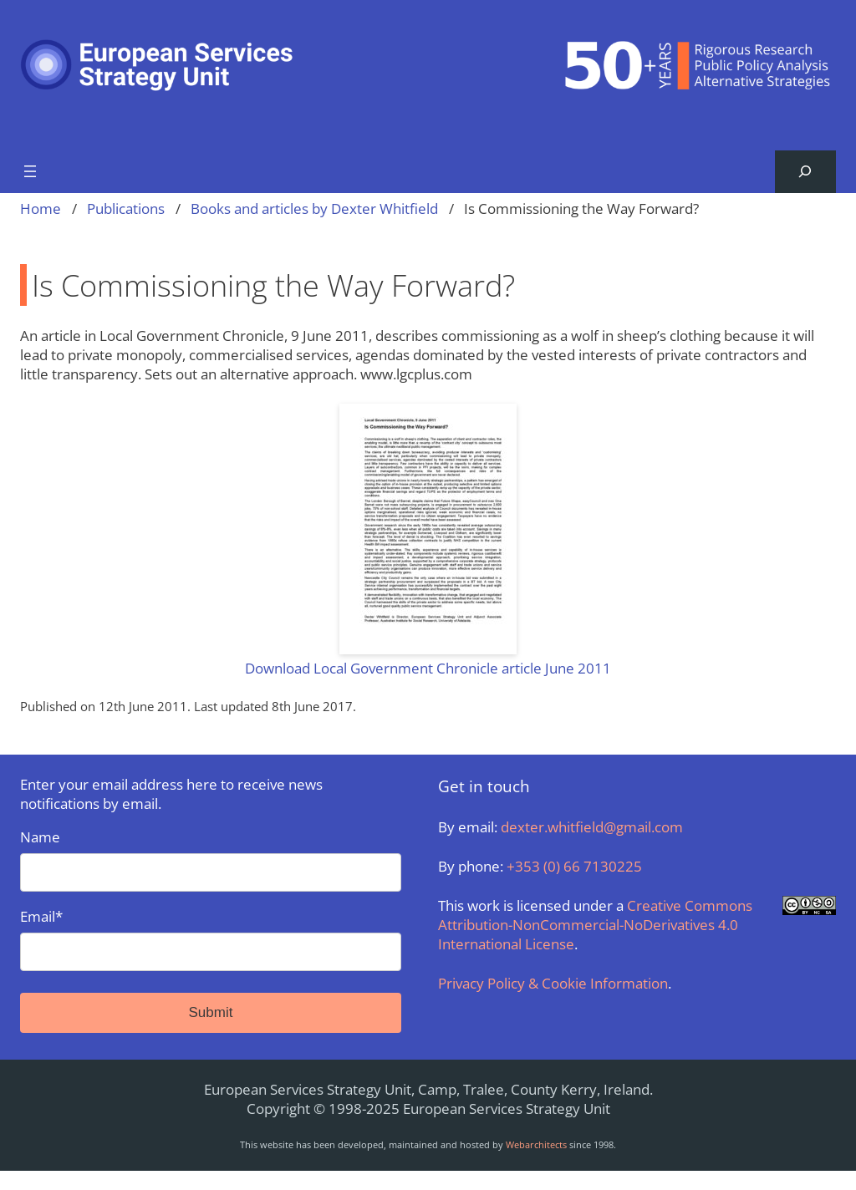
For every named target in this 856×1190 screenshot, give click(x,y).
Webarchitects (536, 1144)
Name (210, 859)
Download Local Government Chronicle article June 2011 (428, 668)
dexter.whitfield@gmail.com (592, 827)
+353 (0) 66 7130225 (574, 866)
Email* (210, 939)
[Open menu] (30, 171)
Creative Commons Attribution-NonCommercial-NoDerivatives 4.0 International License (595, 925)
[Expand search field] (805, 171)
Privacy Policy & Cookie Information (553, 983)
